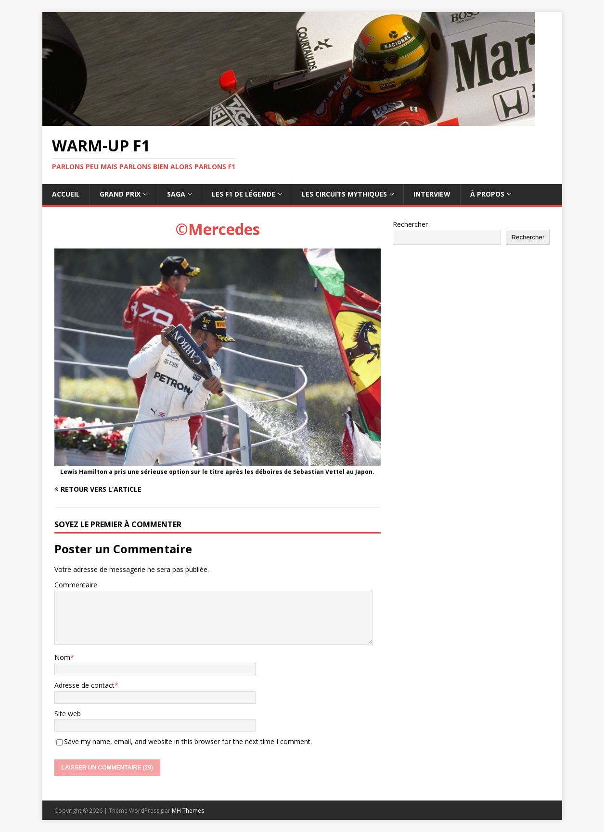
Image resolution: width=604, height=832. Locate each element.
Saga (176, 194)
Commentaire (75, 584)
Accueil (66, 194)
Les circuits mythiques (344, 194)
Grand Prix (120, 194)
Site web (67, 713)
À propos (487, 194)
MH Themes (188, 811)
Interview (431, 194)
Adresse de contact (84, 685)
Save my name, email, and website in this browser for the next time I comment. (188, 741)
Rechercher (410, 224)
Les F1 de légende (243, 194)
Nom (62, 657)
